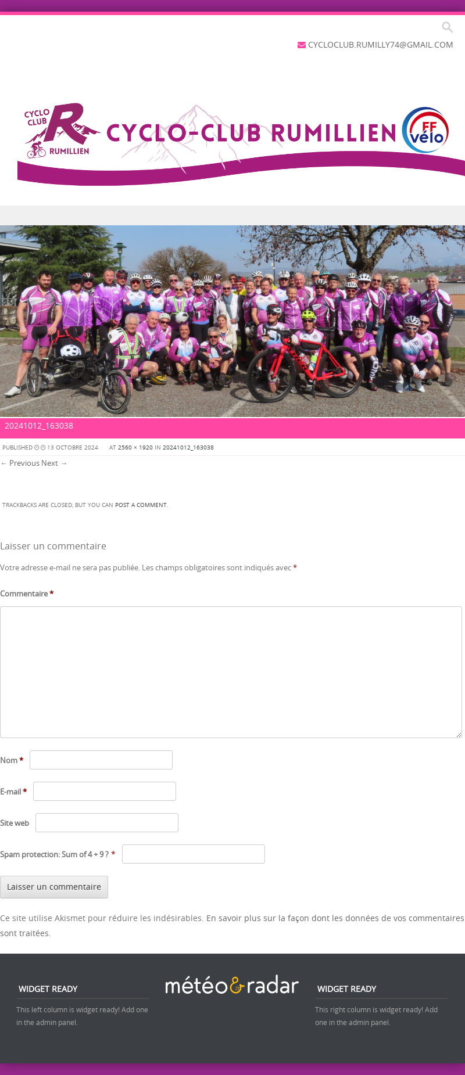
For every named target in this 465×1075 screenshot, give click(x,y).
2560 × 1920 (135, 447)
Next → (54, 463)
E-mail (13, 791)
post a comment (141, 505)
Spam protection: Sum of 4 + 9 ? (54, 854)
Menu (232, 216)
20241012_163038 (188, 447)
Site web (14, 823)
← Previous (20, 463)
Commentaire (26, 593)
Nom (11, 760)
